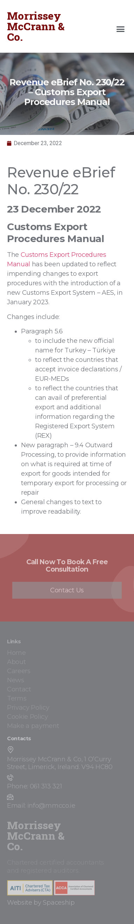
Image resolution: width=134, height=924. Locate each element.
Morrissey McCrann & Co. (36, 26)
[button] (120, 29)
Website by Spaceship (41, 902)
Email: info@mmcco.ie (41, 805)
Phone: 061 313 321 (34, 786)
